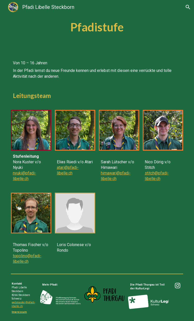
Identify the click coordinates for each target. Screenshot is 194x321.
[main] (97, 27)
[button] (188, 7)
